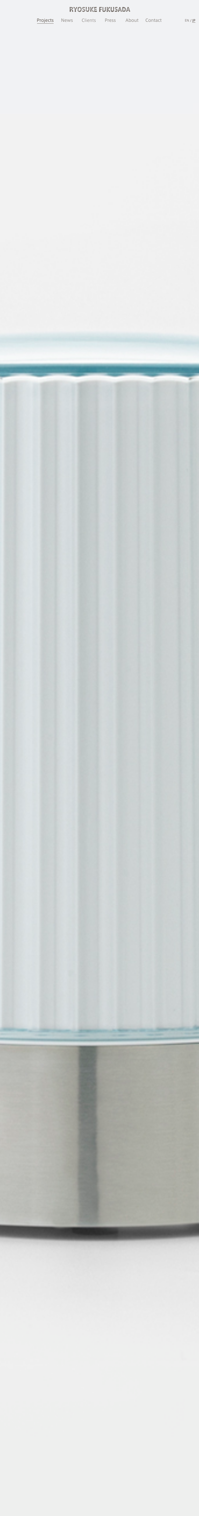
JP (193, 20)
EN (187, 20)
